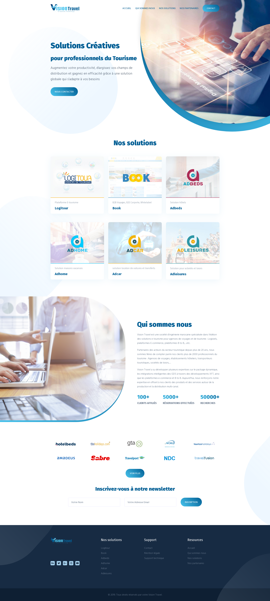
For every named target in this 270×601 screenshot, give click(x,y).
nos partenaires (189, 8)
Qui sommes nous (197, 553)
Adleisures (106, 573)
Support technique (154, 558)
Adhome (105, 563)
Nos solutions (195, 558)
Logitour (105, 548)
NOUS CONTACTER (64, 91)
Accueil (126, 8)
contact (211, 8)
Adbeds (105, 558)
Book (104, 553)
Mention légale (152, 553)
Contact (148, 548)
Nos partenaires (196, 563)
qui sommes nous (145, 8)
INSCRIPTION (191, 502)
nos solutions (167, 8)
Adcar (104, 568)
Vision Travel (155, 594)
